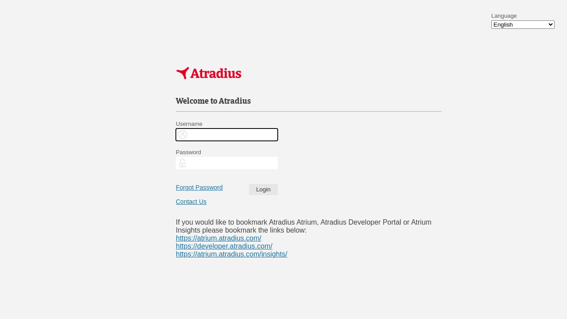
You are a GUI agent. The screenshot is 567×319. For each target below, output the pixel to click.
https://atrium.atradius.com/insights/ (231, 254)
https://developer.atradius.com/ (224, 246)
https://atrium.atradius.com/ (218, 238)
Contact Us (191, 201)
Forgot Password (199, 187)
